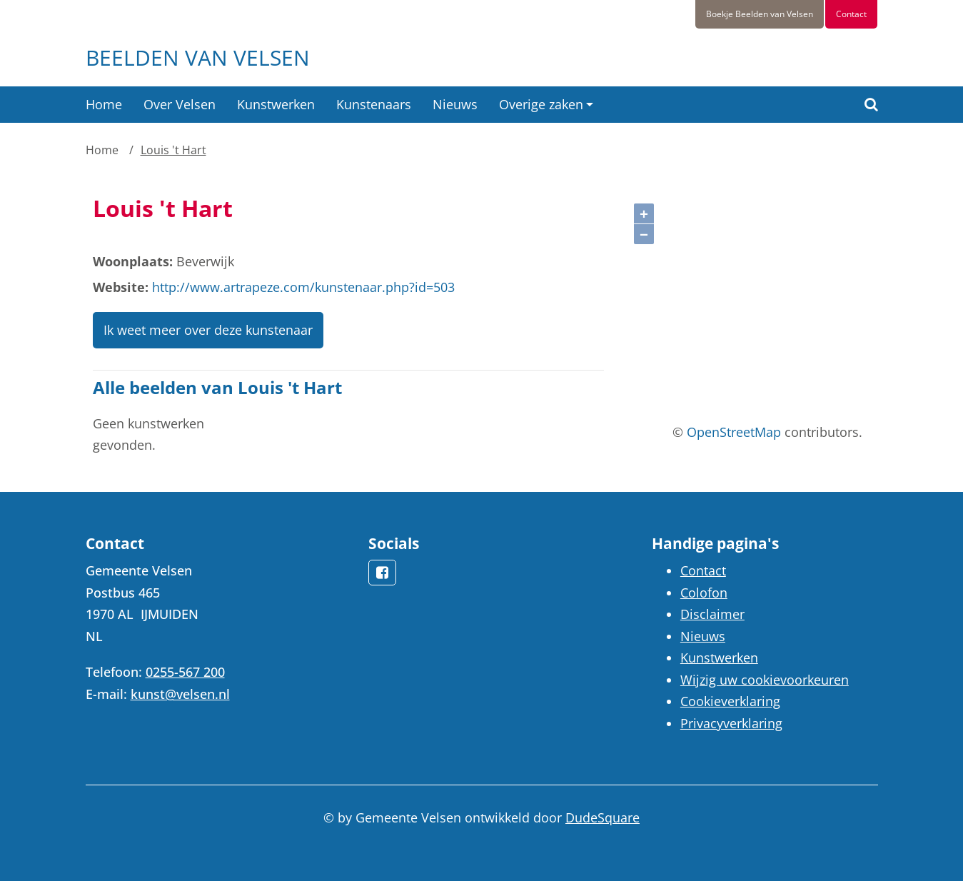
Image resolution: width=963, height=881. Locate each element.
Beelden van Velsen (198, 57)
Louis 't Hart (173, 150)
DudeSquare (602, 817)
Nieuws (455, 104)
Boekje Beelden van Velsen (759, 14)
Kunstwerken (276, 104)
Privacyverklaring (731, 723)
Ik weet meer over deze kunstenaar (208, 329)
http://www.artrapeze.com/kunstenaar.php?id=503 (303, 287)
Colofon (703, 592)
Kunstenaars (373, 104)
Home (104, 104)
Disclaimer (712, 614)
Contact (851, 14)
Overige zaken (541, 104)
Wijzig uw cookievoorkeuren (764, 679)
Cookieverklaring (730, 701)
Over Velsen (179, 104)
